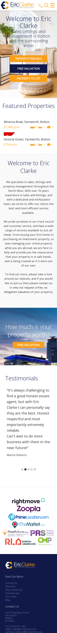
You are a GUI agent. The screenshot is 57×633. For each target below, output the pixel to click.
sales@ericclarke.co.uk (24, 629)
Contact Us (11, 583)
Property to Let (28, 78)
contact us (45, 283)
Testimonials (12, 593)
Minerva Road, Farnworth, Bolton (27, 122)
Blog (7, 600)
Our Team (10, 596)
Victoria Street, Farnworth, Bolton (27, 139)
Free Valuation (28, 68)
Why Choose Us (13, 589)
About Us (10, 586)
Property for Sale (28, 58)
